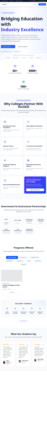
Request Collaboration (35, 189)
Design (28, 260)
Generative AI (23, 257)
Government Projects (4, 0)
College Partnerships (19, 0)
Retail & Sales (38, 260)
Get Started (42, 4)
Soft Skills (23, 264)
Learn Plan (12, 292)
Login (35, 4)
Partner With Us (8, 46)
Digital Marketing (35, 257)
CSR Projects (12, 0)
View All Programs (23, 320)
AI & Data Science (12, 257)
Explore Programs (23, 46)
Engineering (19, 260)
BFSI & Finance (9, 260)
